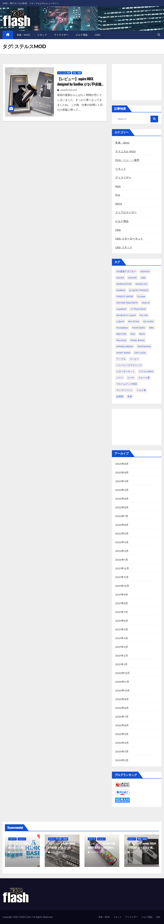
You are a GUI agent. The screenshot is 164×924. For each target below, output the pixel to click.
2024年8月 (122, 463)
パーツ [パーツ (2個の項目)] (119, 377)
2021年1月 (121, 664)
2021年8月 (121, 603)
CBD (97, 34)
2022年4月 (122, 542)
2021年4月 (121, 638)
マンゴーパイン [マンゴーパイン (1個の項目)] (124, 390)
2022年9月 (122, 498)
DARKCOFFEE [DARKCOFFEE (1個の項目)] (123, 284)
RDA (118, 186)
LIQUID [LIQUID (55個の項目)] (120, 321)
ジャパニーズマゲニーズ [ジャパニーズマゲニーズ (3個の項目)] (129, 365)
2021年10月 (122, 585)
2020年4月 (122, 742)
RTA (117, 195)
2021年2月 (121, 655)
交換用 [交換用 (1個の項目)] (119, 396)
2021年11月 (122, 577)
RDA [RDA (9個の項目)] (132, 334)
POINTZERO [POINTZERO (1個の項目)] (138, 327)
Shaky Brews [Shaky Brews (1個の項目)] (137, 340)
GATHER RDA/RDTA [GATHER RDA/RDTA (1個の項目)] (127, 302)
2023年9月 (122, 472)
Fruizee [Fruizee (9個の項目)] (141, 296)
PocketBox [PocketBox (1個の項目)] (122, 327)
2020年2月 (122, 760)
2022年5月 (122, 533)
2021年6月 (121, 620)
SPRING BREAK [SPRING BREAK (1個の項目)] (124, 346)
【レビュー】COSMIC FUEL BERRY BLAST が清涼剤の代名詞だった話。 (102, 847)
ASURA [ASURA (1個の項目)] (120, 277)
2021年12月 (122, 568)
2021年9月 (121, 594)
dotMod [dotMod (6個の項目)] (120, 290)
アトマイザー (61, 34)
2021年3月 (121, 646)
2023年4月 (122, 481)
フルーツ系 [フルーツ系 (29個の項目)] (144, 377)
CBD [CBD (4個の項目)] (143, 277)
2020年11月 (122, 681)
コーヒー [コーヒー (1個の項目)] (134, 359)
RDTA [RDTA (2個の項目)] (142, 334)
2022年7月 (121, 516)
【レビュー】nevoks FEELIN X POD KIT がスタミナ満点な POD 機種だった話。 (142, 847)
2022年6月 (122, 524)
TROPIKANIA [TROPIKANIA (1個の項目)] (144, 346)
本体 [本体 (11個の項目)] (129, 396)
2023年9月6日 (58, 852)
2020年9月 (122, 699)
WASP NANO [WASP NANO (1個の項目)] (123, 352)
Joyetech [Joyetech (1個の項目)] (121, 309)
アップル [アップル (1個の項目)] (121, 359)
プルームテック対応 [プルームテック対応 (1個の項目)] (126, 384)
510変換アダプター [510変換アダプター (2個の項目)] (126, 271)
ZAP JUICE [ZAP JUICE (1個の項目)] (140, 352)
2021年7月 (121, 612)
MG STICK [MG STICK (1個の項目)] (133, 321)
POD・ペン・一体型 (127, 160)
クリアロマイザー (126, 212)
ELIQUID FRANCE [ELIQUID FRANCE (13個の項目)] (138, 290)
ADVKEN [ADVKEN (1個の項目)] (145, 271)
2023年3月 (122, 490)
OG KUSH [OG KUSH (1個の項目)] (148, 321)
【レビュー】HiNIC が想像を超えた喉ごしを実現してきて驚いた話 (22, 847)
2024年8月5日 (19, 852)
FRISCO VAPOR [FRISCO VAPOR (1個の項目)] (124, 296)
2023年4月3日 (98, 852)
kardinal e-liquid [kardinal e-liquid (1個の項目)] (126, 315)
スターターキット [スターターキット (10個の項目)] (125, 371)
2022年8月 (122, 507)
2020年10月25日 (68, 90)
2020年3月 (122, 751)
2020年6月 (122, 725)
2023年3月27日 (138, 852)
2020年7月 (122, 716)
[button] (159, 34)
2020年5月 (122, 734)
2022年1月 (121, 559)
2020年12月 (122, 673)
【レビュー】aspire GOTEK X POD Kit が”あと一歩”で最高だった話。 (61, 847)
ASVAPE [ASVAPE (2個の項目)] (132, 277)
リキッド (42, 34)
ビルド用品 (82, 34)
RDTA (118, 203)
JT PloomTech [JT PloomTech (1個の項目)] (138, 309)
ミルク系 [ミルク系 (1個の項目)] (141, 390)
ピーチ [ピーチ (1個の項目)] (130, 377)
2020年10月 (122, 690)
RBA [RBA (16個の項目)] (151, 327)
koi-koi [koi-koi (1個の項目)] (144, 315)
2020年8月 (122, 707)
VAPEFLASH (25, 917)
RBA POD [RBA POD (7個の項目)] (121, 334)
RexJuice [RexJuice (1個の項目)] (121, 340)
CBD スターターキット (129, 238)
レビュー (22, 839)
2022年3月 (122, 551)
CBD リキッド (123, 247)
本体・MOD (23, 34)
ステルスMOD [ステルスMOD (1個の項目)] (146, 371)
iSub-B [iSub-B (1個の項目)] (146, 302)
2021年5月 (121, 629)
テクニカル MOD (64, 73)
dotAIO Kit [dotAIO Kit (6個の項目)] (141, 284)
